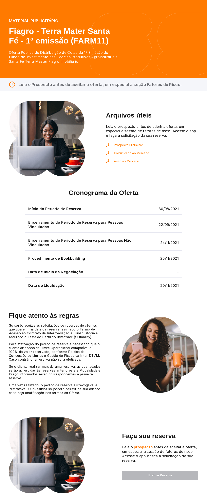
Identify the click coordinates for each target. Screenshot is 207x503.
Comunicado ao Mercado (131, 153)
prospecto (143, 447)
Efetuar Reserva (160, 475)
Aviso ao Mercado (126, 161)
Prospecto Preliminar (128, 145)
